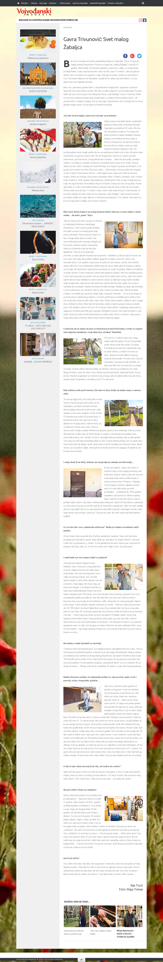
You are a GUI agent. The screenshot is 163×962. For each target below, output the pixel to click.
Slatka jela (42, 154)
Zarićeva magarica (38, 124)
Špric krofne (38, 259)
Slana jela (41, 55)
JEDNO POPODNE (38, 91)
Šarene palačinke (38, 157)
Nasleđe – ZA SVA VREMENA (38, 361)
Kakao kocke (38, 292)
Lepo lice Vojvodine (80, 3)
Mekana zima (38, 190)
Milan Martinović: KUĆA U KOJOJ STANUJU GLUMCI (125, 933)
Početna (74, 955)
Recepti (24, 3)
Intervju (34, 3)
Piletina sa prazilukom (38, 58)
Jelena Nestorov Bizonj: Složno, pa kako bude (75, 933)
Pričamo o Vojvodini (115, 3)
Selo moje (43, 3)
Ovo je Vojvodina (38, 322)
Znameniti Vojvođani (98, 3)
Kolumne (52, 3)
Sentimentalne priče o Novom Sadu (38, 88)
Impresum (88, 955)
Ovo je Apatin (38, 220)
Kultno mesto (65, 3)
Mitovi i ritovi (42, 121)
